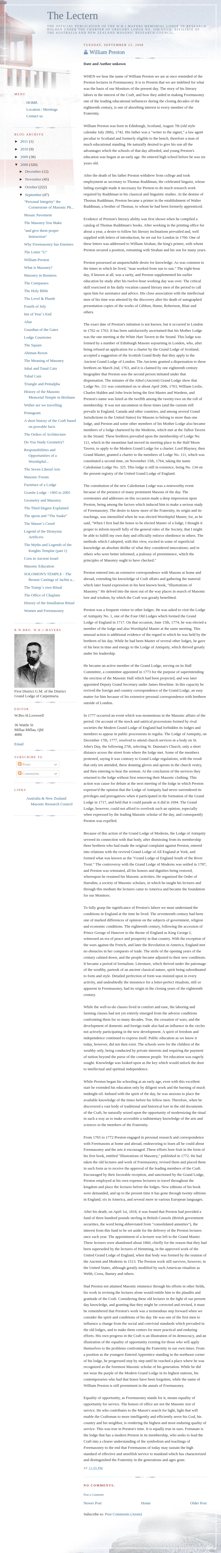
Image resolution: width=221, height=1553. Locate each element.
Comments (28, 773)
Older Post (198, 1503)
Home (146, 1503)
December (33, 171)
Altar (28, 322)
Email (19, 744)
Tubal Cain (32, 376)
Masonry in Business (40, 275)
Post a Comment (94, 1494)
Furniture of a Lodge (40, 484)
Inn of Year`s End (37, 314)
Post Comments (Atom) (123, 1514)
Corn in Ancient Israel (41, 558)
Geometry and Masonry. (43, 500)
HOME (32, 102)
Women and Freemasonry (44, 610)
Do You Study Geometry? (44, 442)
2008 (24, 164)
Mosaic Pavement (38, 215)
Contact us (34, 116)
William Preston (107, 52)
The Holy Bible (36, 291)
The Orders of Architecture (45, 434)
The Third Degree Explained (46, 508)
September (34, 194)
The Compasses (36, 283)
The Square (33, 345)
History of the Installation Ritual (49, 603)
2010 (24, 149)
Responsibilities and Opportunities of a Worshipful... (40, 456)
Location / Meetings (42, 109)
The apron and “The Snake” (45, 515)
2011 (24, 141)
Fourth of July (35, 306)
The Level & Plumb (39, 298)
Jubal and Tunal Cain (40, 368)
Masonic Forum (36, 477)
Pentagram (32, 413)
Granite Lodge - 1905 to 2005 (47, 492)
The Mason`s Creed (39, 523)
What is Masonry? (38, 267)
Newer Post (93, 1503)
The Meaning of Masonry (44, 360)
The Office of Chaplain (42, 595)
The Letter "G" (35, 252)
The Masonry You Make (43, 222)
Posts (24, 764)
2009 (24, 157)
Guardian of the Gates (41, 329)
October (32, 187)
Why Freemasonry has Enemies (48, 244)
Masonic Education (39, 566)
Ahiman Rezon (35, 353)
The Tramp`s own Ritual (43, 587)
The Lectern (72, 15)
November (33, 179)
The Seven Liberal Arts (42, 469)
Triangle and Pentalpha (42, 384)
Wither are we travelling (43, 405)
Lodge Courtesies (37, 337)
